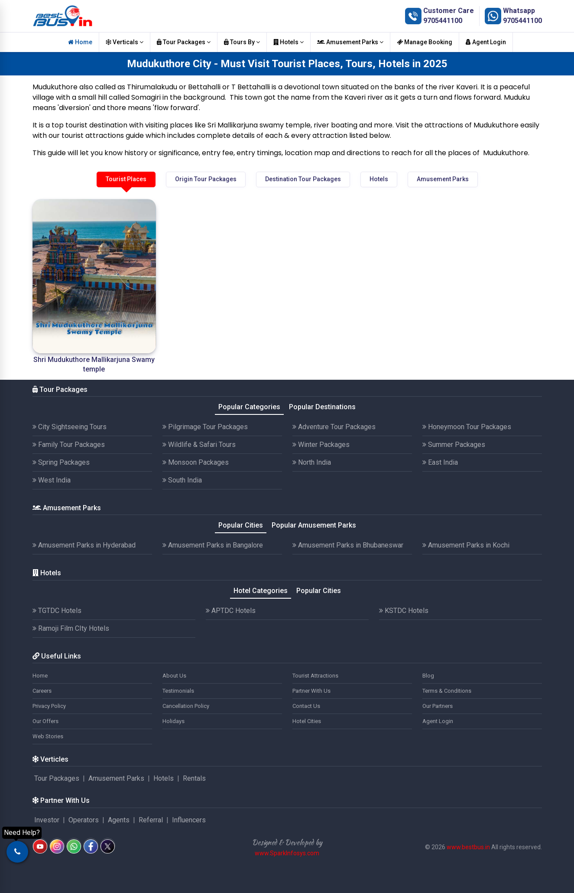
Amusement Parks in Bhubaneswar (347, 545)
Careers (42, 691)
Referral (151, 820)
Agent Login (486, 42)
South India (182, 480)
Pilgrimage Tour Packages (205, 427)
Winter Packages (321, 444)
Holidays (173, 721)
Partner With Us (311, 691)
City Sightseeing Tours (69, 427)
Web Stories (47, 736)
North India (311, 462)
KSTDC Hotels (403, 610)
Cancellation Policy (185, 706)
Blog (428, 675)
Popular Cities (240, 525)
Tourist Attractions (315, 675)
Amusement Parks (350, 42)
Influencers (189, 820)
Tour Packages (184, 42)
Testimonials (178, 691)
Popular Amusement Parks (314, 525)
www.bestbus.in (468, 847)
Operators (83, 820)
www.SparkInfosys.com (287, 853)
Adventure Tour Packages (334, 427)
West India (51, 480)
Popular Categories (249, 407)
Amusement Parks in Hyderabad (84, 545)
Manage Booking (424, 42)
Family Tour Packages (68, 444)
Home (80, 42)
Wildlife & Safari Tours (199, 444)
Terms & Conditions (446, 691)
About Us (174, 675)
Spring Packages (61, 462)
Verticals (124, 42)
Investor (46, 820)
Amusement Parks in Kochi (465, 545)
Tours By (242, 42)
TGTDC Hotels (56, 610)
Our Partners (437, 706)
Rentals (194, 778)
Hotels (288, 42)
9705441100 (442, 20)
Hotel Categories (260, 591)
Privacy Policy (49, 706)
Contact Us (306, 706)
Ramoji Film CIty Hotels (70, 628)
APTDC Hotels (231, 610)
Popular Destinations (322, 407)
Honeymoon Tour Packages (466, 427)
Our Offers (45, 721)
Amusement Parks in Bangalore (212, 545)
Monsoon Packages (195, 462)
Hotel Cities (306, 721)
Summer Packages (453, 444)
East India (440, 462)
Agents (119, 820)
